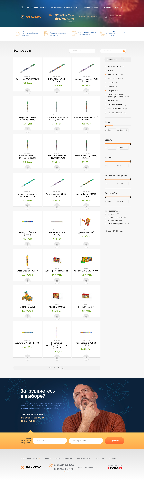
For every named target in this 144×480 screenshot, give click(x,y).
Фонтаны (113, 101)
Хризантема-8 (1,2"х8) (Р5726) (86, 344)
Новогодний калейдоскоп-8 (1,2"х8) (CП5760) (56, 345)
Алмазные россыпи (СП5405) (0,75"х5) (57, 157)
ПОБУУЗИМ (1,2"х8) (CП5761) (56, 80)
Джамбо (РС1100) (86, 232)
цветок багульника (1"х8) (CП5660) (86, 80)
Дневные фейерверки (117, 109)
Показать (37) (110, 231)
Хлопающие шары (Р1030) (86, 271)
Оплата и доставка (90, 7)
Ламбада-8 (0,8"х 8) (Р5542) (27, 233)
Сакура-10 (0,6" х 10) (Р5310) (57, 233)
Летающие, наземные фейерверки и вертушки (118, 96)
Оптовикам (106, 7)
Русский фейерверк (117, 220)
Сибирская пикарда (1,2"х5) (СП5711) (27, 195)
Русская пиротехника (117, 217)
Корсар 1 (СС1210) (86, 307)
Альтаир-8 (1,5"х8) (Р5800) (27, 343)
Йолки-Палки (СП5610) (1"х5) (86, 195)
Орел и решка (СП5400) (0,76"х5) (86, 157)
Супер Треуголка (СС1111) (57, 271)
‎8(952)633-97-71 (61, 19)
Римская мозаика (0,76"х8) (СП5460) (27, 157)
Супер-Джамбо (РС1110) (27, 271)
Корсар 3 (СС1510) (57, 307)
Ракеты (112, 71)
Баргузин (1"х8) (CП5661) (27, 79)
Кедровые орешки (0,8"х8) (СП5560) (27, 118)
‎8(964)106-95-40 (62, 15)
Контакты (119, 7)
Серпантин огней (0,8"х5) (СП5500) (86, 118)
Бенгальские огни (116, 79)
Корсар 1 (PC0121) (27, 307)
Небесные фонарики (117, 113)
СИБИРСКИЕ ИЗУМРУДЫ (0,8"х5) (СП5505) (57, 118)
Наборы (112, 87)
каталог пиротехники (35, 7)
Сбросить (119, 231)
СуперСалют (113, 214)
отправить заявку (114, 440)
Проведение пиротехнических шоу (65, 7)
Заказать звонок (70, 22)
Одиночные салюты (117, 105)
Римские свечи (115, 75)
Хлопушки (113, 83)
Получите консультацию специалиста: (26, 441)
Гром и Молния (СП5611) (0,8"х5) (57, 195)
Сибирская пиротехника (118, 224)
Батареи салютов (116, 67)
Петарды (113, 91)
